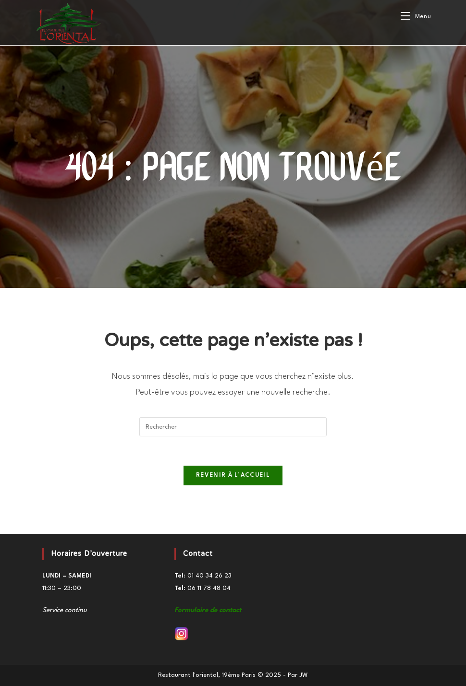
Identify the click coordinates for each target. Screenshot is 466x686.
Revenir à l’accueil (233, 475)
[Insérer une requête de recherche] (233, 426)
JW (303, 675)
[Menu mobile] (416, 17)
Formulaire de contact (207, 610)
